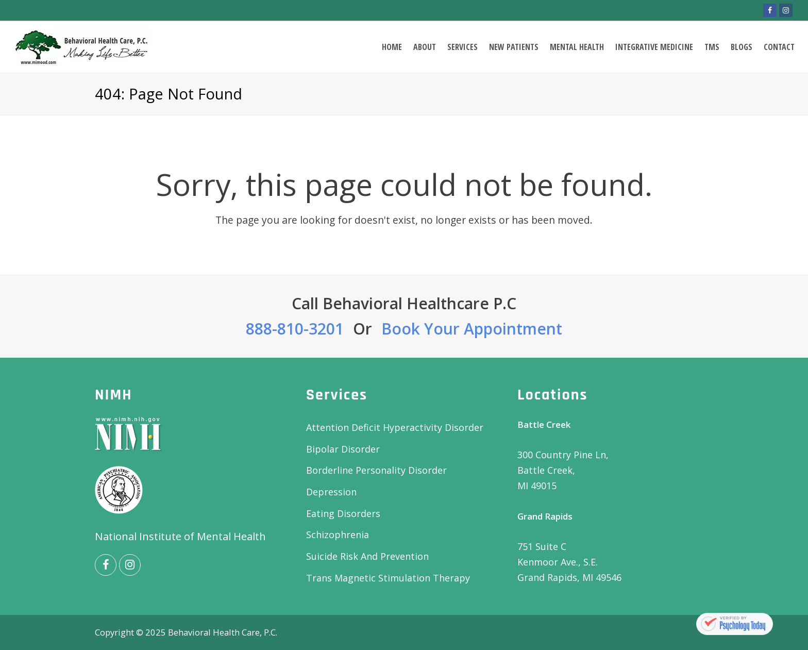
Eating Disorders (343, 513)
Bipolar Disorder (343, 449)
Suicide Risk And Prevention (367, 556)
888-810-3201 (295, 328)
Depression (331, 492)
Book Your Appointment (471, 328)
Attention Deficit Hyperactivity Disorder (394, 427)
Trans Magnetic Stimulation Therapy (388, 578)
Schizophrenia (337, 534)
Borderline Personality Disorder (376, 470)
